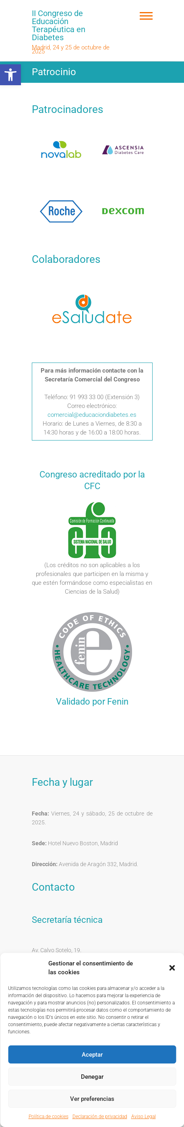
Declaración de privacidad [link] (99, 1116)
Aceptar (92, 1054)
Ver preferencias (92, 1098)
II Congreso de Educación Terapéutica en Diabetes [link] (58, 25)
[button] (172, 968)
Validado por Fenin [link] (92, 702)
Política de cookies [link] (48, 1116)
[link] (10, 74)
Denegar (92, 1076)
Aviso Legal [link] (143, 1116)
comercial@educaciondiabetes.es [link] (92, 414)
